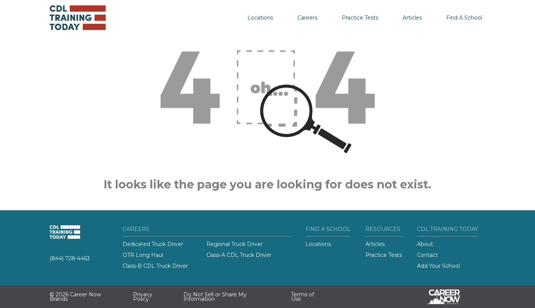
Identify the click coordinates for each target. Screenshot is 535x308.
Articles (412, 17)
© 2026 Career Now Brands (75, 296)
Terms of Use (302, 296)
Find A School (464, 17)
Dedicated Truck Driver (153, 244)
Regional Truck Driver (234, 244)
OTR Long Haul (143, 255)
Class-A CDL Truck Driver (238, 255)
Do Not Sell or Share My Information (215, 296)
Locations (260, 17)
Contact (427, 255)
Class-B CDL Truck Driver (155, 265)
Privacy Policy (142, 296)
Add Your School (438, 265)
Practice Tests (360, 17)
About (425, 244)
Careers (307, 17)
